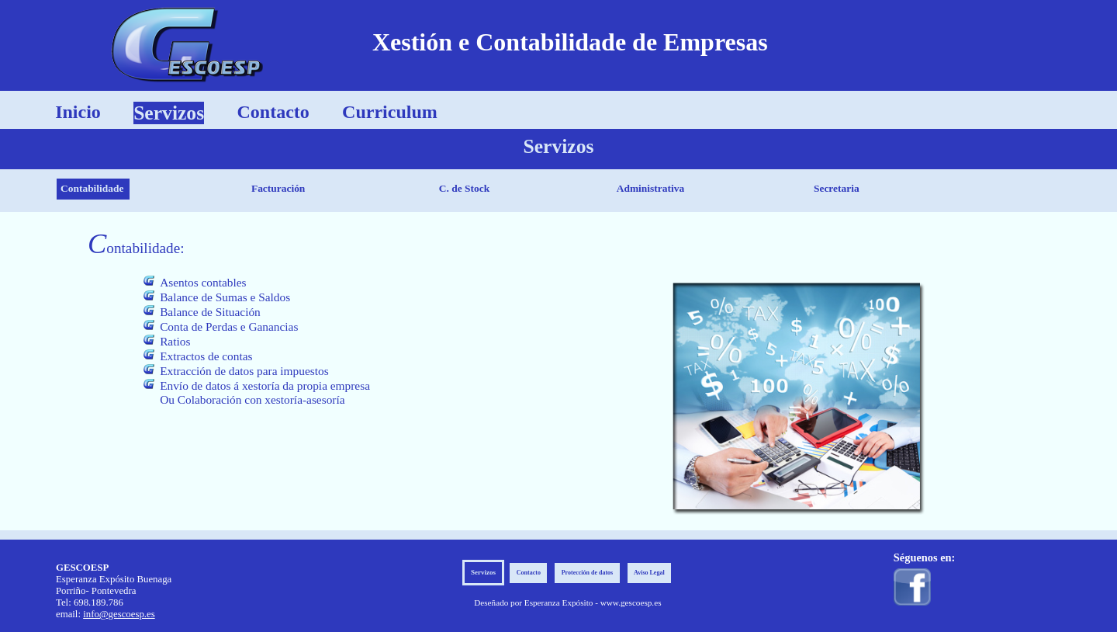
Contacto (273, 112)
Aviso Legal (649, 573)
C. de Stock (464, 188)
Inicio (78, 112)
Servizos (168, 113)
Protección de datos (588, 573)
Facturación (278, 188)
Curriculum (389, 112)
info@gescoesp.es (118, 614)
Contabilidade (92, 188)
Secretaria (836, 188)
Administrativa (650, 188)
